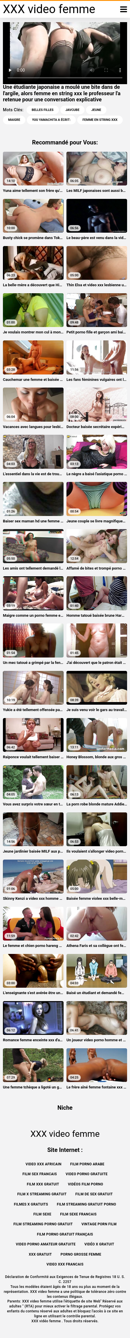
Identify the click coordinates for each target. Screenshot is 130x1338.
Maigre (14, 120)
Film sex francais (39, 1174)
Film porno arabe (87, 1164)
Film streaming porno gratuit (43, 1224)
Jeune (96, 110)
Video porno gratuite (87, 1174)
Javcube (73, 110)
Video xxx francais (65, 1264)
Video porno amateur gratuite (45, 1244)
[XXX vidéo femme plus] (123, 9)
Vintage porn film (99, 1224)
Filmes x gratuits (31, 1204)
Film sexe (42, 1214)
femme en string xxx (99, 120)
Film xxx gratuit (43, 1184)
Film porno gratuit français (65, 1234)
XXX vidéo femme (46, 1321)
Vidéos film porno (85, 1184)
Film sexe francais (78, 1214)
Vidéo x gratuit (99, 1244)
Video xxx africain (44, 1164)
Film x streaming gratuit (41, 1194)
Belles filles (43, 110)
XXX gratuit (40, 1254)
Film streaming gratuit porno (86, 1204)
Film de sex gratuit (94, 1194)
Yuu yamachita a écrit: (51, 120)
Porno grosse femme (81, 1254)
